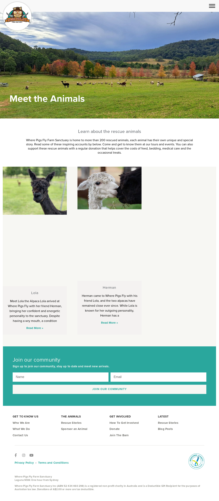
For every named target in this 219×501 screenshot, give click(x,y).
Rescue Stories (71, 423)
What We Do (21, 429)
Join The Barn (119, 435)
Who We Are (21, 423)
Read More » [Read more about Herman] (109, 323)
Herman (109, 287)
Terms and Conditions (53, 463)
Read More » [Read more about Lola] (34, 328)
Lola (34, 292)
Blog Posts (165, 429)
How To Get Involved (124, 423)
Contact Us (20, 435)
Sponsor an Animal (74, 429)
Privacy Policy (24, 463)
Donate (115, 429)
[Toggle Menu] (212, 6)
